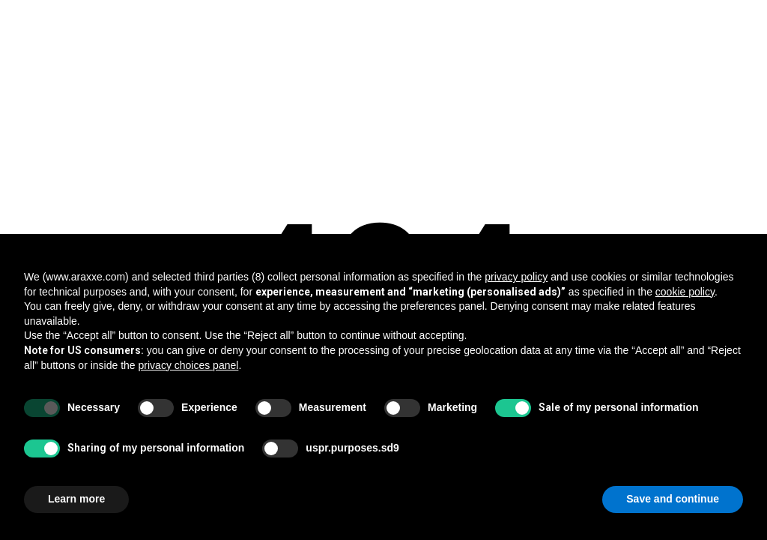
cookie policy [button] (685, 292)
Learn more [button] (76, 499)
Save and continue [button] (672, 499)
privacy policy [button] (516, 277)
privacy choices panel (189, 365)
